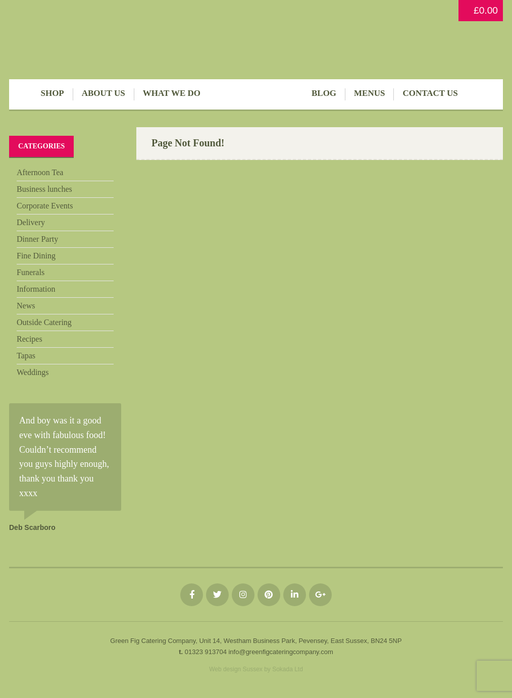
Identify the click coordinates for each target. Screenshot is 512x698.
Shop (52, 93)
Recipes (29, 339)
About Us (103, 93)
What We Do (171, 93)
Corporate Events (45, 205)
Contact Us (429, 93)
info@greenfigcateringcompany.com (280, 652)
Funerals (30, 272)
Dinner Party (37, 239)
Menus (369, 93)
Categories (41, 146)
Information (36, 289)
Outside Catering (44, 322)
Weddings (33, 372)
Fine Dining (36, 255)
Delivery (31, 222)
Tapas (26, 355)
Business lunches (44, 189)
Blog (324, 93)
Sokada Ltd (287, 669)
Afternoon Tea (40, 172)
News (26, 305)
